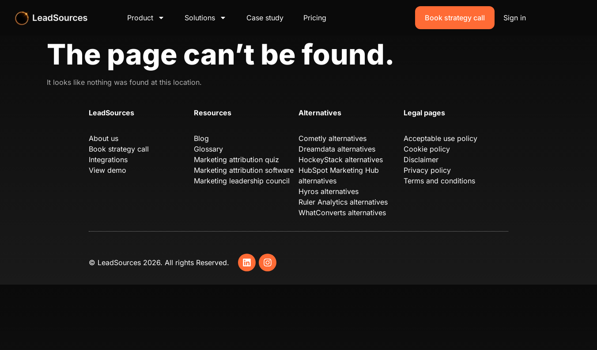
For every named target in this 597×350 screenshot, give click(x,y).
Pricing (314, 17)
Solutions (206, 17)
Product (146, 17)
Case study (264, 17)
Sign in (514, 17)
